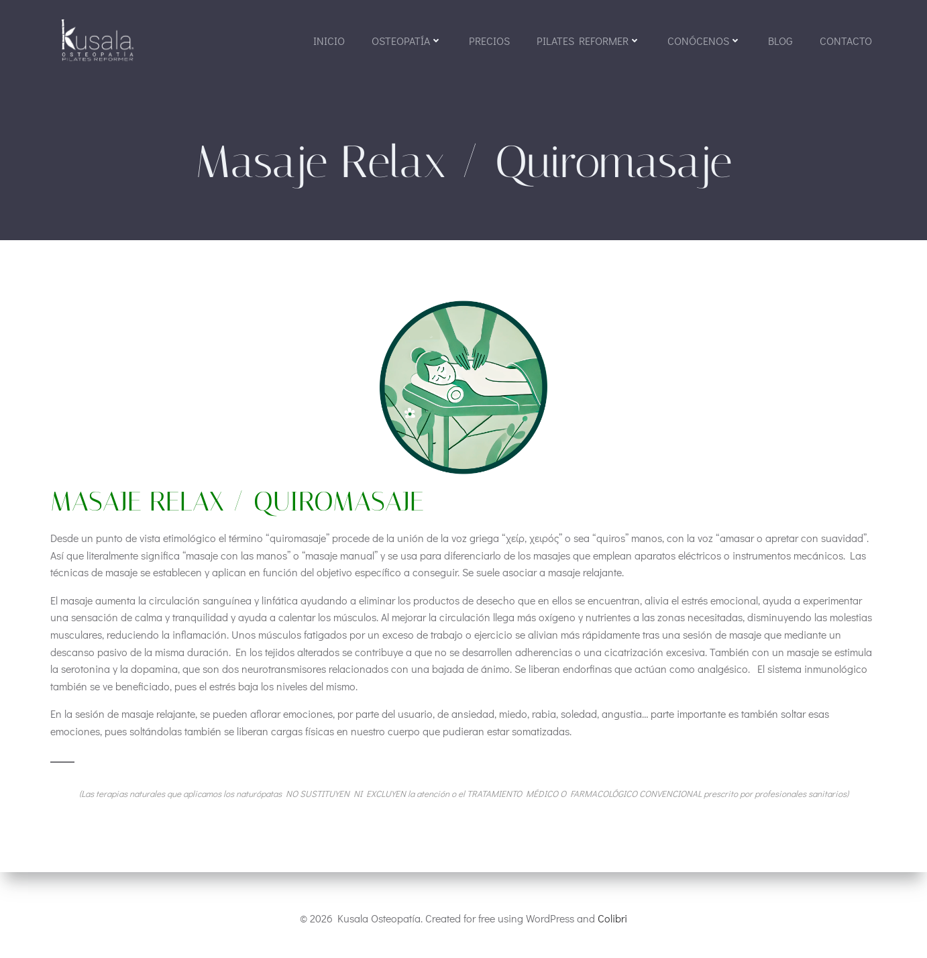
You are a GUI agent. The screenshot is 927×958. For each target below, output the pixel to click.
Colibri (612, 918)
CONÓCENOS (704, 42)
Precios (488, 42)
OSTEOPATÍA (406, 42)
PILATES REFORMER (588, 42)
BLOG (779, 42)
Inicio (328, 42)
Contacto (845, 42)
